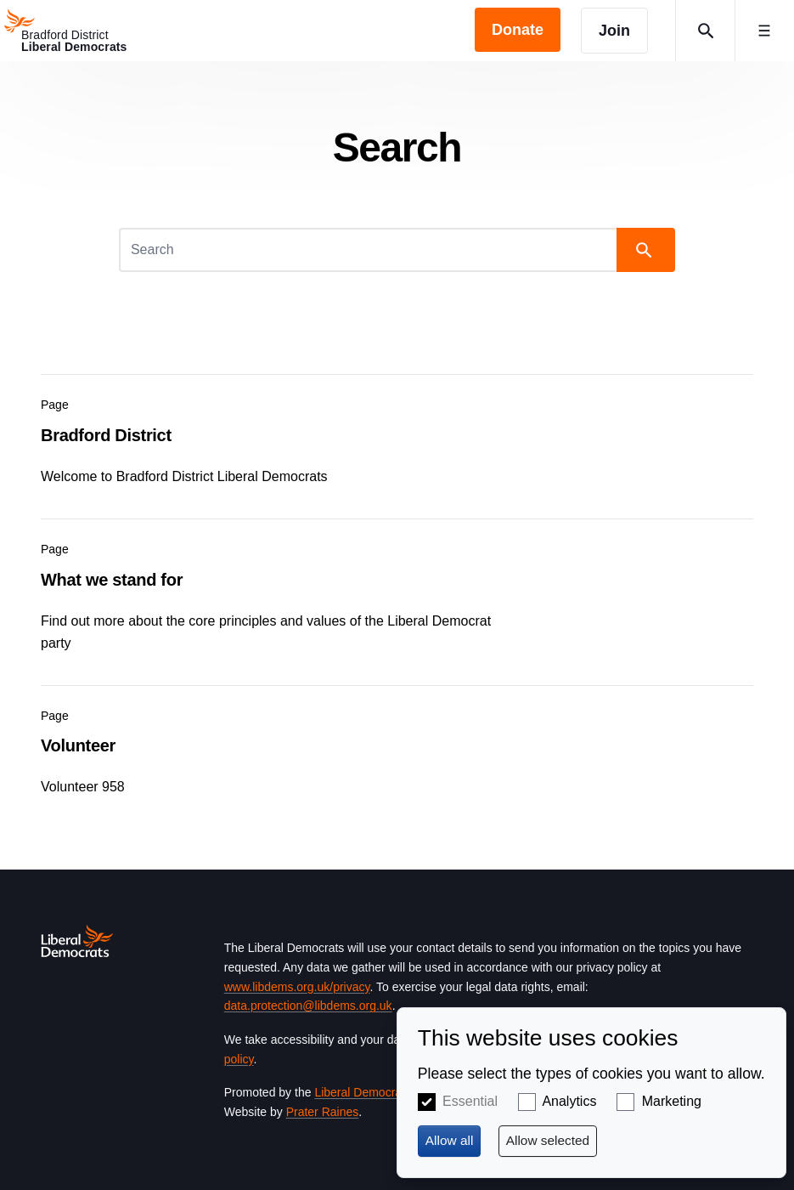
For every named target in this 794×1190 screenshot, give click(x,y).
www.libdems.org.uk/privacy (297, 987)
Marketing (671, 1101)
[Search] (369, 250)
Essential (470, 1101)
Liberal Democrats (362, 1092)
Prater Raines (322, 1112)
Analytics (569, 1101)
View (397, 436)
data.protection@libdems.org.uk (308, 1005)
